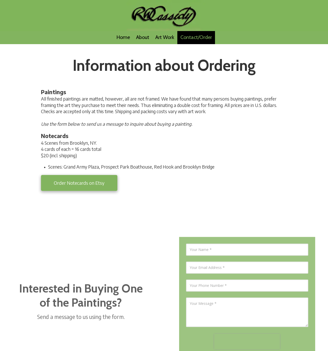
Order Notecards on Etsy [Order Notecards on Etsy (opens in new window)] (79, 183)
